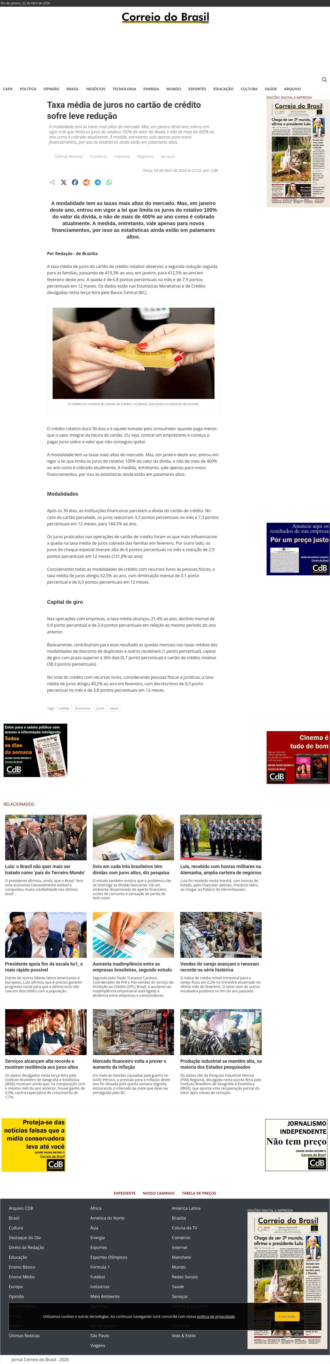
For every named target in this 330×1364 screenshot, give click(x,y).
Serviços (168, 156)
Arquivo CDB (21, 1208)
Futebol (97, 1277)
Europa (16, 1286)
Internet (179, 1247)
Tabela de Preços (199, 1193)
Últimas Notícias (69, 156)
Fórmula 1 (100, 1267)
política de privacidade (216, 1316)
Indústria (122, 156)
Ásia (94, 1228)
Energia (151, 88)
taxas (114, 708)
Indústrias (100, 1286)
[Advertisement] (165, 53)
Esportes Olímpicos (108, 1257)
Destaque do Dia (25, 1237)
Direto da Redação (26, 1247)
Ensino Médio (22, 1277)
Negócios (95, 88)
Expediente (125, 1193)
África (96, 1208)
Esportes (197, 88)
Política (28, 88)
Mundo (173, 88)
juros (100, 708)
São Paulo (99, 1335)
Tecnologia (124, 88)
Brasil (73, 88)
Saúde (271, 88)
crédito (64, 708)
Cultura (249, 88)
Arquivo (292, 88)
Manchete (181, 1257)
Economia (82, 708)
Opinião (51, 88)
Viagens (97, 1345)
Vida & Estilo (184, 1335)
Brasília (179, 1218)
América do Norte (107, 1218)
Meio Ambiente (105, 1296)
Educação (223, 88)
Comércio (98, 156)
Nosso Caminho (159, 1193)
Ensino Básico (22, 1267)
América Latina (186, 1208)
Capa (8, 88)
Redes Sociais (185, 1277)
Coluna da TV (184, 1228)
